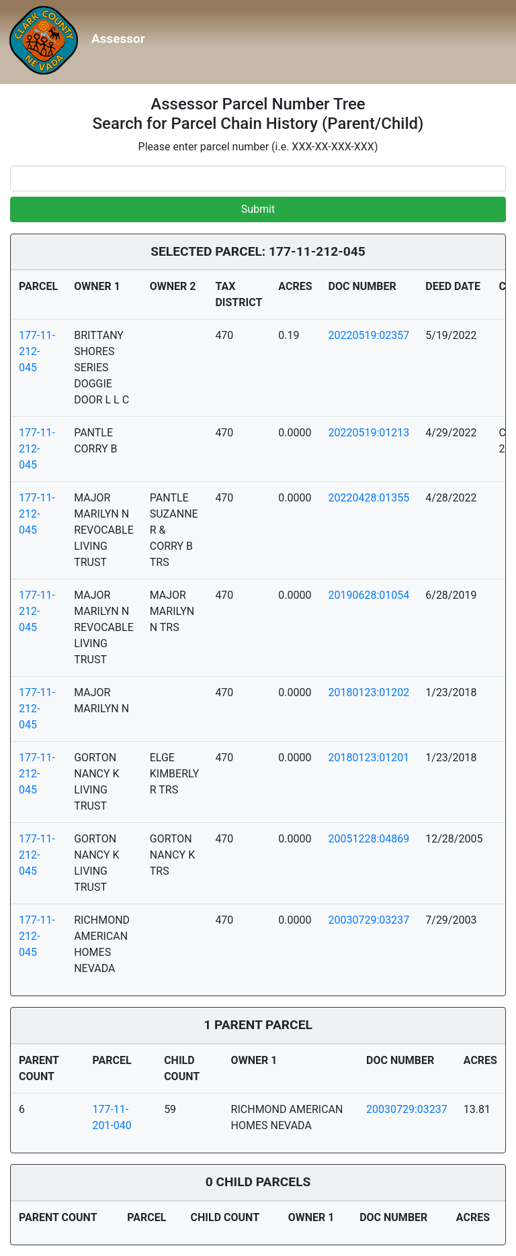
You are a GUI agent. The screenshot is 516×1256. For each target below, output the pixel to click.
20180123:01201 (369, 757)
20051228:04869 (369, 838)
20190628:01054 (369, 595)
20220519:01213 (369, 432)
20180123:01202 (369, 692)
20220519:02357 (369, 335)
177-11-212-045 (37, 351)
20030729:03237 (369, 920)
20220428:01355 (369, 497)
